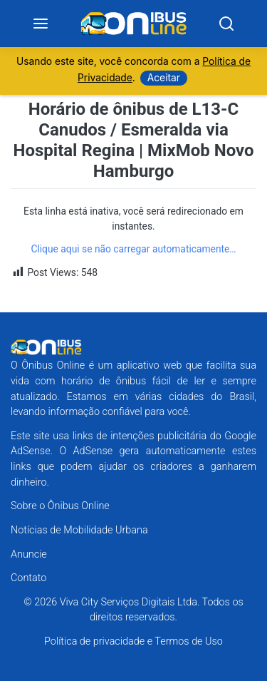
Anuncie (29, 554)
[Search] (226, 23)
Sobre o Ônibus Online (60, 506)
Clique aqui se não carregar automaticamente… (133, 249)
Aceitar (163, 77)
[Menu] (40, 23)
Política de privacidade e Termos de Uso (133, 641)
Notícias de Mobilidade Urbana (79, 530)
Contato (28, 578)
